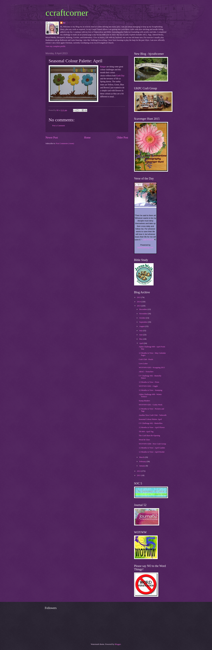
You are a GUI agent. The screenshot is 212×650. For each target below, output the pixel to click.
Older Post (122, 137)
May (141, 339)
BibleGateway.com (145, 247)
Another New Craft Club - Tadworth (152, 415)
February (143, 461)
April (141, 343)
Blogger (118, 644)
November (143, 314)
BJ (64, 23)
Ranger (103, 67)
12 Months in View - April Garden (152, 448)
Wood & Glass (144, 440)
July (141, 331)
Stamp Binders (144, 401)
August (142, 326)
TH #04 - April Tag (146, 432)
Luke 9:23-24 (148, 240)
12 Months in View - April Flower (152, 427)
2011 (139, 475)
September (143, 322)
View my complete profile (56, 46)
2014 (139, 302)
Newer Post (52, 137)
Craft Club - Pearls (146, 359)
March (142, 457)
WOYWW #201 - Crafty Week (150, 405)
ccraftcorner (67, 13)
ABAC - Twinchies (146, 372)
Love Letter (143, 363)
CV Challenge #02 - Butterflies (151, 423)
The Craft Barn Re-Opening (149, 436)
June (141, 335)
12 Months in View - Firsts (149, 382)
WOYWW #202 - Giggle (148, 386)
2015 (139, 297)
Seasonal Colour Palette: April (150, 419)
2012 (139, 471)
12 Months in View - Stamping (150, 390)
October (142, 318)
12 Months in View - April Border (152, 452)
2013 (139, 306)
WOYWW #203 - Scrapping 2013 (152, 367)
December (143, 309)
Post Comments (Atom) (65, 143)
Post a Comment (58, 126)
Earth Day (120, 76)
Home (87, 137)
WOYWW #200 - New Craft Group (152, 444)
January (142, 466)
